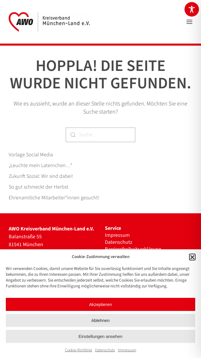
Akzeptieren (100, 304)
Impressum (127, 350)
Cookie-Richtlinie (78, 350)
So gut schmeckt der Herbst (38, 187)
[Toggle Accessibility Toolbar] (192, 9)
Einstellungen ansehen (100, 336)
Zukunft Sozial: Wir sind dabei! (41, 176)
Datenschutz (105, 350)
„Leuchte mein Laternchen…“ (40, 165)
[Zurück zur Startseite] (49, 22)
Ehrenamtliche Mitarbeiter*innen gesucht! (54, 197)
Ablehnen (100, 320)
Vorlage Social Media (31, 154)
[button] (192, 257)
